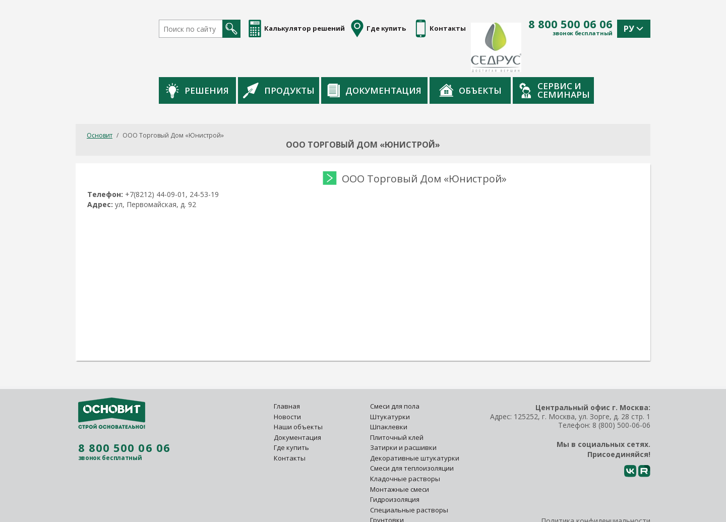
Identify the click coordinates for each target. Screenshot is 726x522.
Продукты (329, 59)
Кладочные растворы (405, 447)
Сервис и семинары (605, 59)
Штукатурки (390, 384)
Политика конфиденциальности (595, 489)
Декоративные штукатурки (414, 426)
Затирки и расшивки (403, 416)
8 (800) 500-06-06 (621, 393)
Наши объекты (298, 395)
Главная (287, 374)
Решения (247, 59)
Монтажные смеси (399, 457)
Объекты (521, 59)
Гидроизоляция (395, 468)
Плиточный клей (397, 406)
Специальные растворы (409, 478)
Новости (287, 384)
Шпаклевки (388, 395)
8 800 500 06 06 (570, 24)
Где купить (291, 416)
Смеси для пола (394, 374)
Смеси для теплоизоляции (412, 436)
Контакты (290, 426)
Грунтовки (387, 488)
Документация (425, 59)
